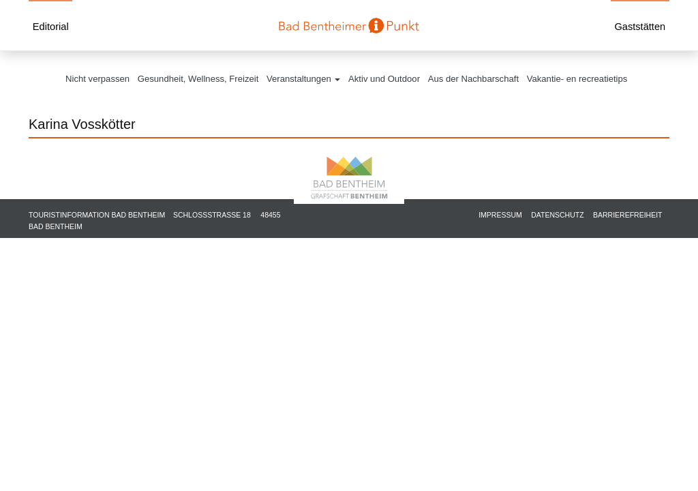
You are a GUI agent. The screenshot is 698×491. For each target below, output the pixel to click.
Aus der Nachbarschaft (473, 79)
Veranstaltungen (303, 79)
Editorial (51, 26)
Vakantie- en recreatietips (577, 79)
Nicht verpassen (97, 79)
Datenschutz (557, 215)
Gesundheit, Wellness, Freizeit (198, 79)
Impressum (500, 215)
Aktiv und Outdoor (384, 79)
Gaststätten (639, 26)
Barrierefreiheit (628, 215)
